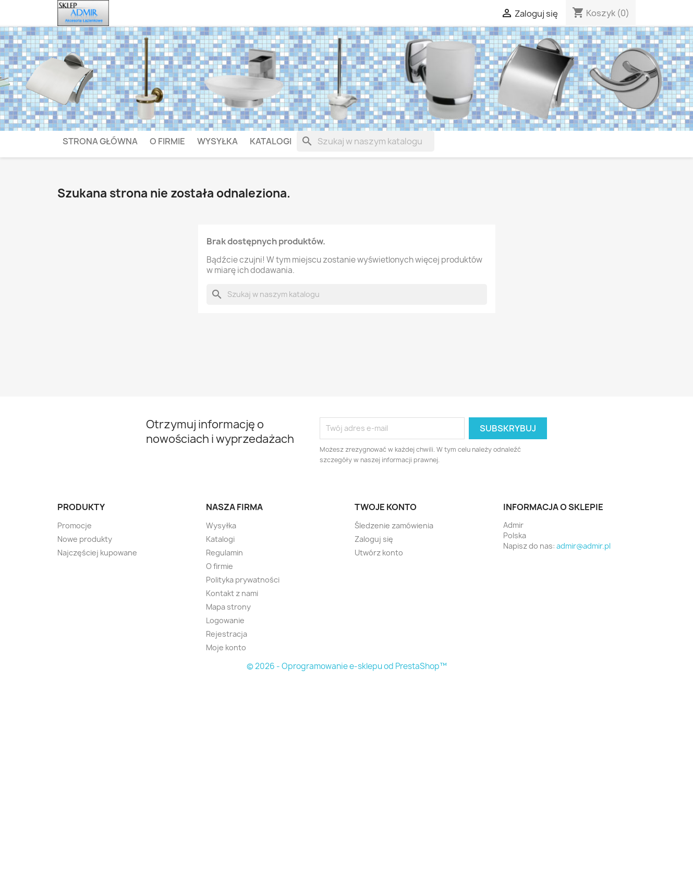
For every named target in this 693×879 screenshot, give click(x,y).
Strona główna (100, 141)
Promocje (74, 525)
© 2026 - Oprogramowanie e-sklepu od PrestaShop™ (347, 666)
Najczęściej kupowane (97, 553)
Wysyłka (217, 141)
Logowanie (225, 620)
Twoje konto (386, 507)
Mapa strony (228, 607)
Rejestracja (226, 634)
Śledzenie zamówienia (394, 525)
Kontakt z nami (232, 593)
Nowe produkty (84, 539)
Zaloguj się (374, 539)
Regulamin (224, 553)
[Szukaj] (365, 141)
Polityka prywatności (242, 580)
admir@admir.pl (583, 546)
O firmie (167, 141)
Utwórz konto (379, 553)
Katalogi (270, 141)
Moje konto (226, 647)
